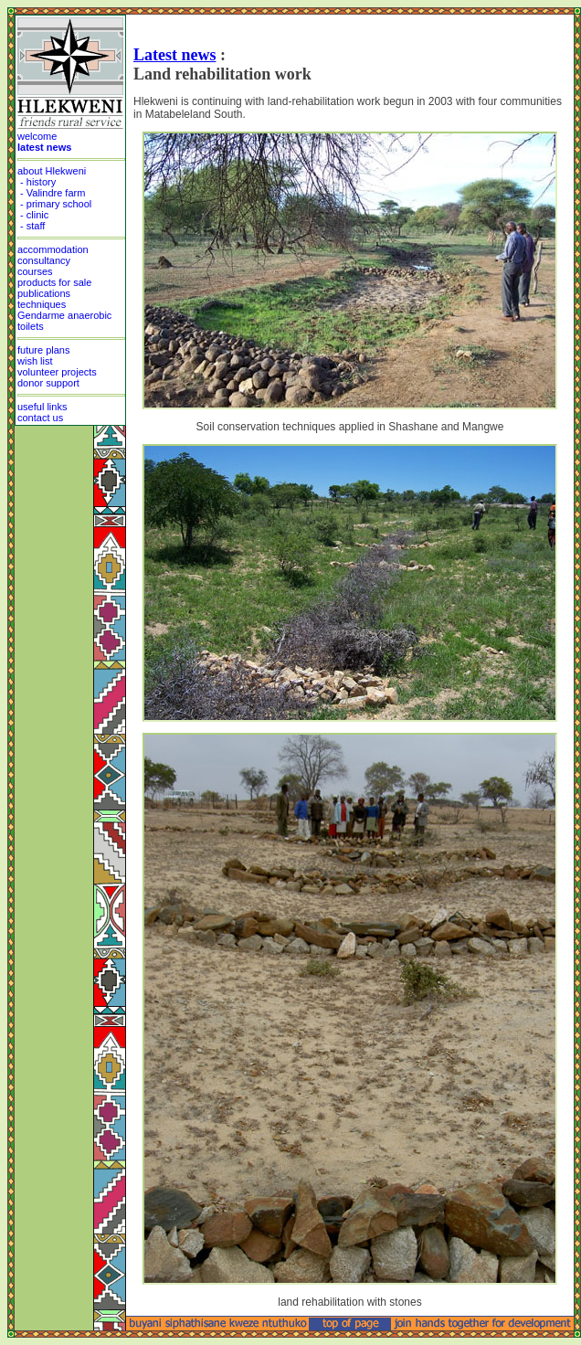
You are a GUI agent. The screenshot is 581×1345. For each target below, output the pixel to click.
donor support (48, 382)
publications (43, 293)
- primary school (54, 203)
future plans (43, 349)
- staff (31, 225)
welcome (37, 136)
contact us (40, 417)
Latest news (175, 55)
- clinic (32, 214)
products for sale (54, 282)
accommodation (53, 249)
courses (35, 271)
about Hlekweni (51, 170)
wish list (35, 360)
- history (36, 181)
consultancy (43, 260)
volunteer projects (57, 371)
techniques (41, 304)
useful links (42, 406)
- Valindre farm (51, 192)
